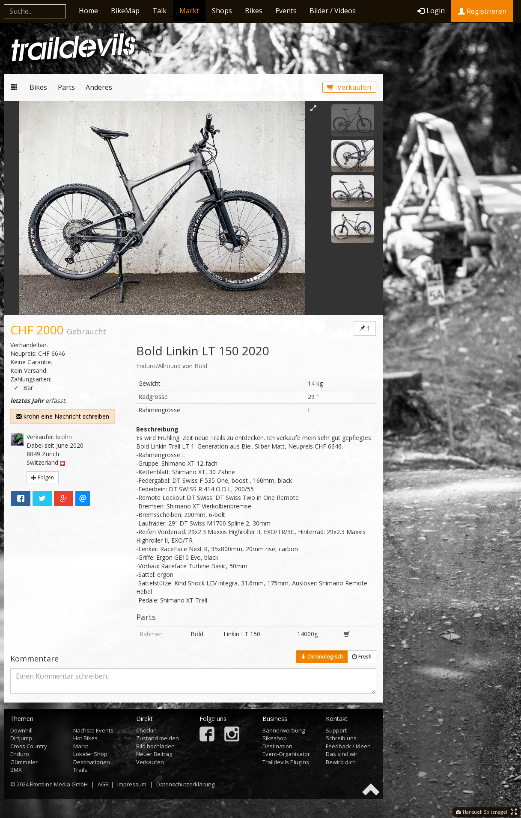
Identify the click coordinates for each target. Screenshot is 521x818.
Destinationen (91, 762)
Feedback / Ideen (348, 746)
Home (88, 10)
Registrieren (482, 11)
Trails (80, 770)
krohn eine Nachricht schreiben (62, 416)
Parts (66, 87)
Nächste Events (93, 730)
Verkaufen (349, 87)
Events (286, 10)
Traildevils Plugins (285, 762)
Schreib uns (341, 738)
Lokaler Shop (90, 754)
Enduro (19, 754)
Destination (277, 746)
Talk (159, 10)
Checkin (146, 730)
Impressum (131, 784)
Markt (189, 10)
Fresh (362, 656)
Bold (200, 366)
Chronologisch (322, 656)
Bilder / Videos (333, 10)
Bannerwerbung (283, 730)
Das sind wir (341, 754)
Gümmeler (24, 762)
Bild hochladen (155, 746)
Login (431, 10)
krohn (64, 437)
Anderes (99, 87)
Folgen (42, 477)
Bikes (253, 10)
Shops (222, 10)
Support (336, 730)
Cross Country (28, 746)
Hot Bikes (85, 738)
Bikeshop (274, 738)
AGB (103, 784)
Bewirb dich (341, 762)
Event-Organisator (286, 754)
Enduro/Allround (158, 366)
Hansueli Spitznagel (481, 812)
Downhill (21, 730)
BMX (16, 770)
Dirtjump (21, 738)
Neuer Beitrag (154, 754)
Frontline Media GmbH (59, 784)
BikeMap (125, 10)
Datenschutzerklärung (185, 784)
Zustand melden (157, 738)
